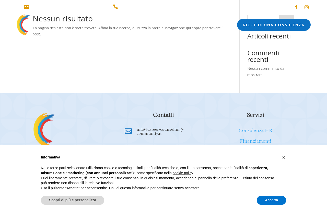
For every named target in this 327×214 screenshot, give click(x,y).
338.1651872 (132, 6)
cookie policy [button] (183, 173)
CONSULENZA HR (88, 25)
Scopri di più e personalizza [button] (72, 200)
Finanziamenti (255, 141)
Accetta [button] (271, 200)
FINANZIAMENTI (125, 25)
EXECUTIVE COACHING (199, 25)
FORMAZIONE (158, 25)
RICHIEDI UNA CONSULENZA (274, 25)
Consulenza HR (255, 130)
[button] (283, 157)
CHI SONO (56, 25)
